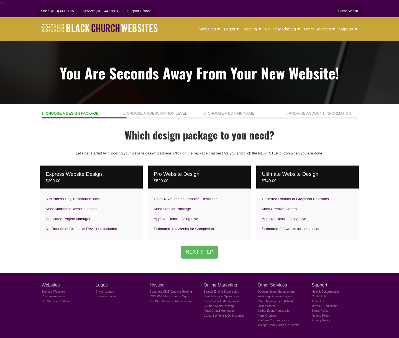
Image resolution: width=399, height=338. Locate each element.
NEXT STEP (199, 252)
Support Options (139, 11)
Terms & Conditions (324, 306)
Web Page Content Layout (275, 296)
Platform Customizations (274, 320)
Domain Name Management (276, 291)
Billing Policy (320, 310)
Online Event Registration (274, 310)
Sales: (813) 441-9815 (57, 11)
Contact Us (319, 296)
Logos (229, 29)
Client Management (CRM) (275, 301)
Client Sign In (348, 11)
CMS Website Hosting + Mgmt (169, 296)
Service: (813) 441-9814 (101, 11)
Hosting (250, 29)
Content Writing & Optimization (224, 315)
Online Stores (267, 306)
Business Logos (106, 296)
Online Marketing (280, 29)
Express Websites (53, 291)
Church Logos (105, 291)
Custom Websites (53, 296)
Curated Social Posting (219, 306)
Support (346, 29)
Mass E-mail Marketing (219, 310)
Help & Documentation (326, 291)
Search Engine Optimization (222, 296)
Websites (207, 29)
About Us (318, 301)
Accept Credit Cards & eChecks (278, 325)
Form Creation (267, 315)
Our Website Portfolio (56, 301)
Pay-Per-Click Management (222, 301)
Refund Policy (321, 315)
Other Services (317, 29)
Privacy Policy (321, 320)
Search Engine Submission (221, 291)
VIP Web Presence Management (171, 301)
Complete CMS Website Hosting (171, 291)
